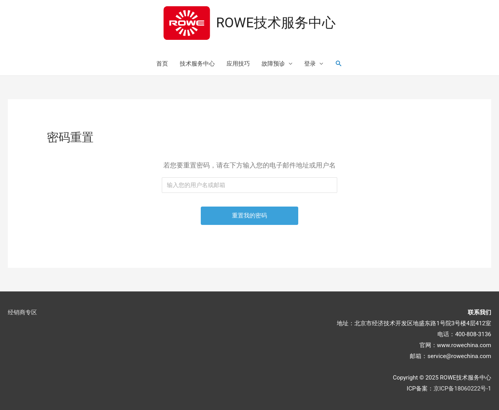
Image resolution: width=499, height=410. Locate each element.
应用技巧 (238, 63)
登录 (310, 63)
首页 (162, 63)
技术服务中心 (197, 63)
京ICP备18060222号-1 (462, 388)
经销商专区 (22, 312)
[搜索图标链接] (339, 64)
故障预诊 (273, 63)
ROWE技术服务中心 (276, 23)
